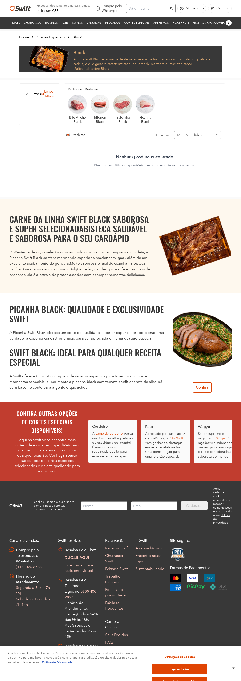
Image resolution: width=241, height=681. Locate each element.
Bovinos (51, 23)
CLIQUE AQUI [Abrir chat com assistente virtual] (77, 557)
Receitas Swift (117, 548)
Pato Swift (176, 438)
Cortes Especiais (136, 23)
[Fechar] (233, 676)
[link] (48, 10)
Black (77, 37)
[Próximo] (229, 23)
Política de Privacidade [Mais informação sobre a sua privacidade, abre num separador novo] (57, 670)
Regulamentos (117, 649)
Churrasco (32, 23)
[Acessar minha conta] (191, 8)
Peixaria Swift (116, 568)
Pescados (112, 23)
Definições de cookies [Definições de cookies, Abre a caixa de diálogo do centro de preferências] (179, 665)
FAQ (109, 642)
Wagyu (221, 438)
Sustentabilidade (150, 568)
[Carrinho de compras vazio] (220, 8)
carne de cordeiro (109, 433)
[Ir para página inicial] (20, 8)
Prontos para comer (209, 23)
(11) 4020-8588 (29, 567)
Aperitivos (161, 23)
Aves (65, 23)
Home (24, 37)
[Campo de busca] (147, 8)
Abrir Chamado (78, 651)
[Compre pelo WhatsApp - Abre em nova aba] (110, 8)
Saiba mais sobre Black (91, 68)
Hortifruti (181, 23)
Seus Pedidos (116, 634)
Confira (202, 387)
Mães (16, 23)
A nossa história (149, 548)
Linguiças (94, 23)
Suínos (77, 23)
